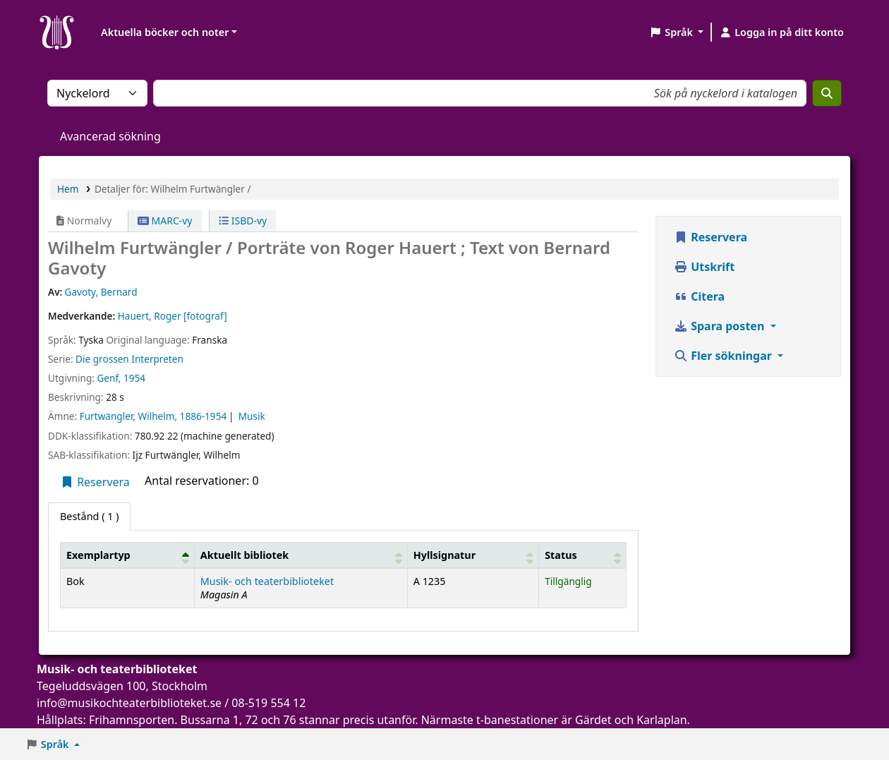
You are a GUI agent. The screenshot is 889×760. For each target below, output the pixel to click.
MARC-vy (165, 220)
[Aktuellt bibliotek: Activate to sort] (300, 554)
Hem (67, 188)
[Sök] (827, 93)
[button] (676, 32)
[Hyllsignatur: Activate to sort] (472, 554)
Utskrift (704, 267)
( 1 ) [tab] (89, 516)
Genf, (109, 378)
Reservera (95, 482)
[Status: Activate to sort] (583, 554)
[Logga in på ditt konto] (781, 32)
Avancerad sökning (110, 136)
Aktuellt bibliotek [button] (244, 555)
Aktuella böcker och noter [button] (165, 32)
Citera (699, 296)
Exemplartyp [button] (98, 555)
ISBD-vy (243, 220)
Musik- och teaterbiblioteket (267, 581)
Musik (251, 416)
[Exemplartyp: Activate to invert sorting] (128, 554)
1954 (134, 378)
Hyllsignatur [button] (444, 555)
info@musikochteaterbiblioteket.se (129, 703)
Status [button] (561, 555)
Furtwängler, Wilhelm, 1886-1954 (153, 416)
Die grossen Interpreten (129, 359)
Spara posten (720, 326)
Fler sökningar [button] (724, 355)
